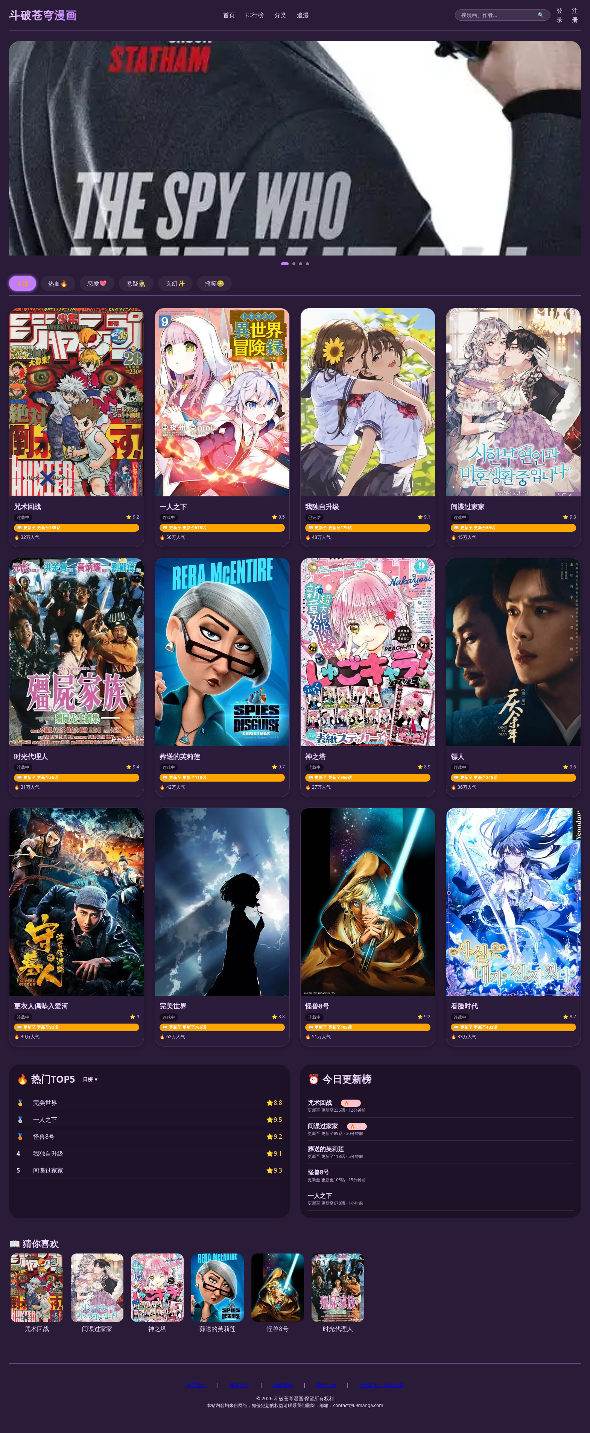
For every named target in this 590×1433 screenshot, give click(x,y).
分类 (280, 15)
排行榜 (255, 15)
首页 (229, 15)
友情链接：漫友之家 (382, 1385)
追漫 (303, 15)
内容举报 (283, 1385)
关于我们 (196, 1385)
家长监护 (326, 1385)
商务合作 (239, 1385)
